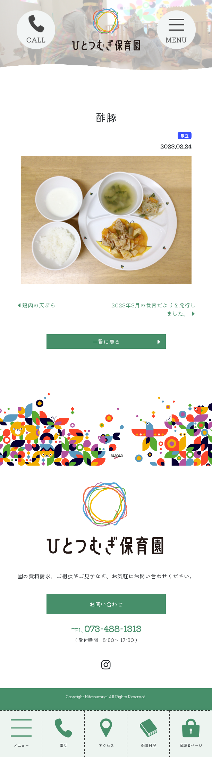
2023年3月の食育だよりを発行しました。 (153, 309)
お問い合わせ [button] (106, 604)
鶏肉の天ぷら (36, 305)
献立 (184, 135)
